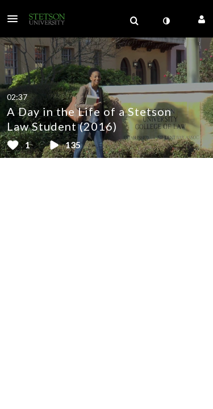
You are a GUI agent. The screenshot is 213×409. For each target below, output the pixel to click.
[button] (16, 19)
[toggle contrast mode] (166, 21)
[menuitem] (134, 21)
